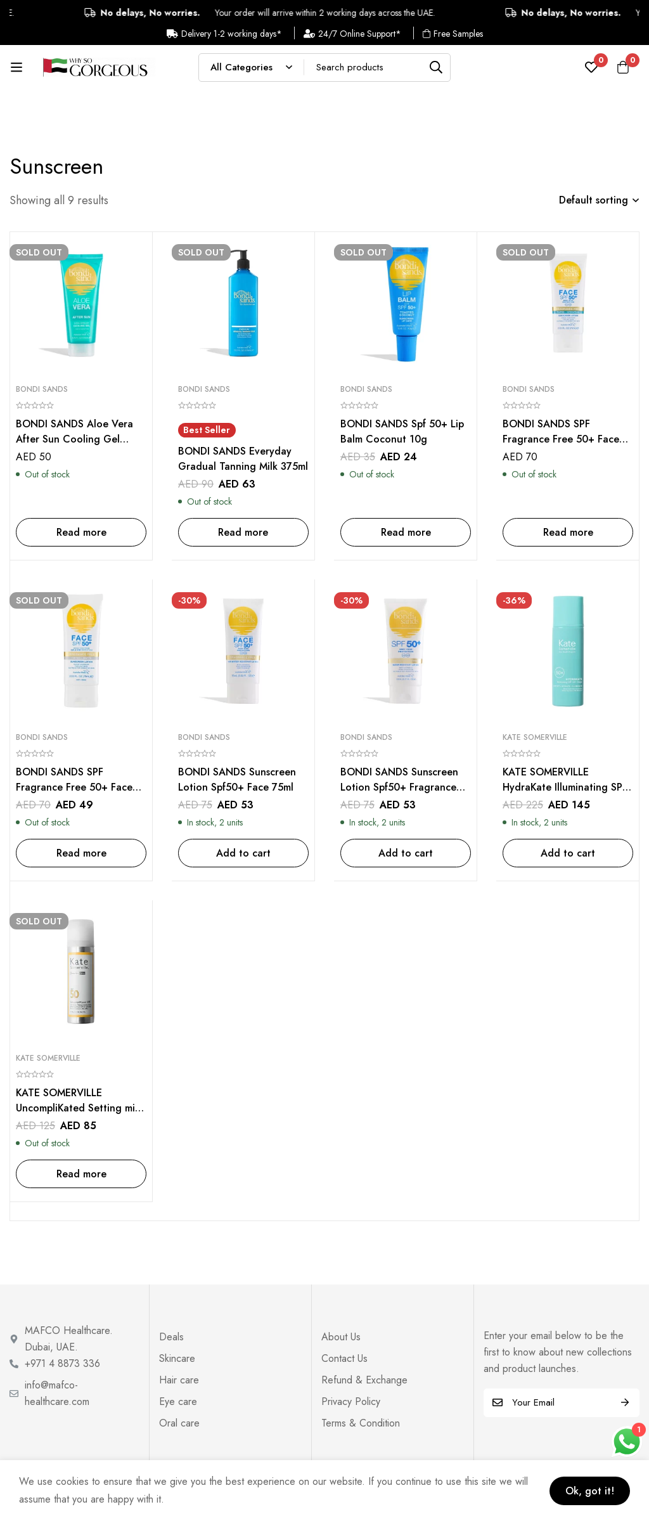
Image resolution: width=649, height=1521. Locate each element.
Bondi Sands (42, 389)
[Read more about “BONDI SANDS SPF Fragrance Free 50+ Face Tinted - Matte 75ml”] (81, 853)
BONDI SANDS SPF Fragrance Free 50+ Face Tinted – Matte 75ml (74, 787)
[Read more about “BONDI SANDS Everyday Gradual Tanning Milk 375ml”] (243, 532)
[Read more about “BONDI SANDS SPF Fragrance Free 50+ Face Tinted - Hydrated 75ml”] (568, 532)
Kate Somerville (535, 737)
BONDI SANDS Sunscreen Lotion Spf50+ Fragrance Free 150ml (399, 787)
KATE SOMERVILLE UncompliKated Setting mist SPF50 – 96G (79, 1107)
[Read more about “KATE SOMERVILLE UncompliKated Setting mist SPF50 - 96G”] (81, 1174)
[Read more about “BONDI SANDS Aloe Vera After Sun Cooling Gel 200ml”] (81, 532)
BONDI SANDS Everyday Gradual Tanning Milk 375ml (243, 459)
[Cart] (623, 67)
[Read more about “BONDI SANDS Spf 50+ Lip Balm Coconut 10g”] (405, 532)
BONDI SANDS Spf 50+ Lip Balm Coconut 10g (402, 431)
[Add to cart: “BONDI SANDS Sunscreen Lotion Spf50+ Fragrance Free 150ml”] (405, 853)
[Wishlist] (591, 67)
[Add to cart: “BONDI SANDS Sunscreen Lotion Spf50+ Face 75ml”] (243, 853)
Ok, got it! (589, 1491)
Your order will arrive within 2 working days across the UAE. (316, 12)
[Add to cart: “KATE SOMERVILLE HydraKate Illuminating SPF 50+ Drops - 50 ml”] (568, 853)
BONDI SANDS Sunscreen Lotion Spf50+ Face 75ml (237, 779)
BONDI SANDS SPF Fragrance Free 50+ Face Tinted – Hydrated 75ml (561, 439)
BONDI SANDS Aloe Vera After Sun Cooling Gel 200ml (74, 439)
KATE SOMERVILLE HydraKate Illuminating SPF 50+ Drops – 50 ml (565, 787)
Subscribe (625, 1402)
